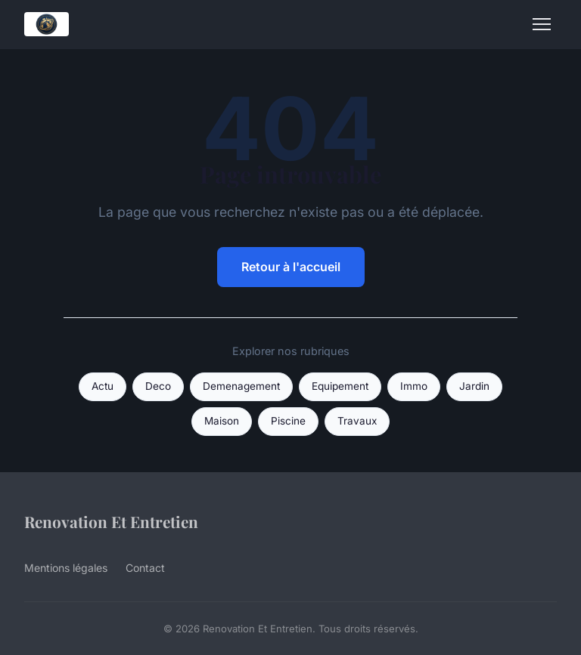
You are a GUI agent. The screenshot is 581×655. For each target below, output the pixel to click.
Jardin (474, 386)
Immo (413, 386)
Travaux (357, 421)
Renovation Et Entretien (111, 521)
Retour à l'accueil (290, 266)
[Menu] (542, 24)
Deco (158, 386)
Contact (145, 567)
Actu (102, 386)
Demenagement (241, 386)
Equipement (340, 386)
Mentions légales (65, 567)
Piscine (288, 421)
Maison (221, 421)
